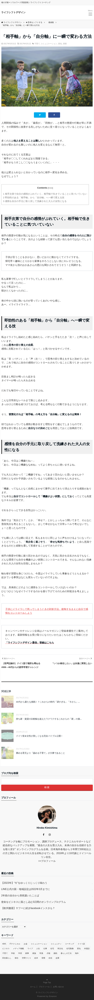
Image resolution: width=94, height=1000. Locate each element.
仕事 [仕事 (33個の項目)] (45, 948)
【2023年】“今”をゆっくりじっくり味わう (24, 883)
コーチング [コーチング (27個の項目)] (69, 944)
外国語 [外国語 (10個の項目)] (87, 948)
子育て (37, 44)
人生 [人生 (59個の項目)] (38, 948)
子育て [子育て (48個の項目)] (5, 953)
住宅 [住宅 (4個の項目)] (52, 948)
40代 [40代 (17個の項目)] (4, 944)
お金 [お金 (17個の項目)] (25, 944)
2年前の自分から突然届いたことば (20, 895)
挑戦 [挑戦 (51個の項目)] (55, 953)
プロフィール (48, 861)
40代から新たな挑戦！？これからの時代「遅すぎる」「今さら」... (48, 702)
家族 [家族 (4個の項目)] (34, 953)
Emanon (53, 996)
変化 (60, 44)
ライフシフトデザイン (13, 12)
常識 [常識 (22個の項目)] (41, 953)
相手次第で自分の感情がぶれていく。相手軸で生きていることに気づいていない (45, 194)
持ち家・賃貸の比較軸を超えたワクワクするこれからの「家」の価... (49, 719)
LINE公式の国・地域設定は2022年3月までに (25, 889)
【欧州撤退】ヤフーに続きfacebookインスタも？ (28, 908)
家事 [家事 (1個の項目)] (27, 953)
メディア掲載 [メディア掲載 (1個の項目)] (18, 948)
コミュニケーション (49, 44)
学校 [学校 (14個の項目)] (13, 953)
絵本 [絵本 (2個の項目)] (36, 958)
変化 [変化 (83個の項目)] (79, 948)
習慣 (65, 44)
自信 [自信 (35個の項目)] (50, 958)
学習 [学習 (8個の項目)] (20, 953)
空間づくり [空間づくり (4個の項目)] (26, 958)
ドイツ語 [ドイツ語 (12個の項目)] (81, 944)
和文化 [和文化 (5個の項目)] (60, 948)
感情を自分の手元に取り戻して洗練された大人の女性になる (35, 201)
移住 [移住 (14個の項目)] (16, 958)
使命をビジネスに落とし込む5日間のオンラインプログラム (33, 902)
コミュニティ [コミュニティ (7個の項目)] (56, 944)
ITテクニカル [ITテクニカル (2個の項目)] (15, 944)
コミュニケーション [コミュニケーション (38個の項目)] (39, 944)
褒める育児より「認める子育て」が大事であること (40, 753)
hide (50, 188)
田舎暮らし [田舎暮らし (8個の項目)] (6, 958)
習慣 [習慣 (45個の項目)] (43, 958)
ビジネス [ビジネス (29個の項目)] (6, 948)
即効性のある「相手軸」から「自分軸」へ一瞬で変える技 (33, 197)
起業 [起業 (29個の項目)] (57, 958)
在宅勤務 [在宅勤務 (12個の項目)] (70, 948)
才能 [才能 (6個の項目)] (48, 953)
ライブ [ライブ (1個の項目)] (30, 948)
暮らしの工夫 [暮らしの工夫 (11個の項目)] (66, 953)
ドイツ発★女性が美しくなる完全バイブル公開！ (39, 736)
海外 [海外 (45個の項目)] (77, 953)
